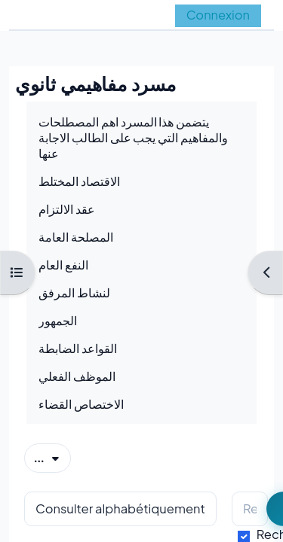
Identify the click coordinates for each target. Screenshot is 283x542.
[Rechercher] (250, 509)
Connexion (218, 15)
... (52, 457)
